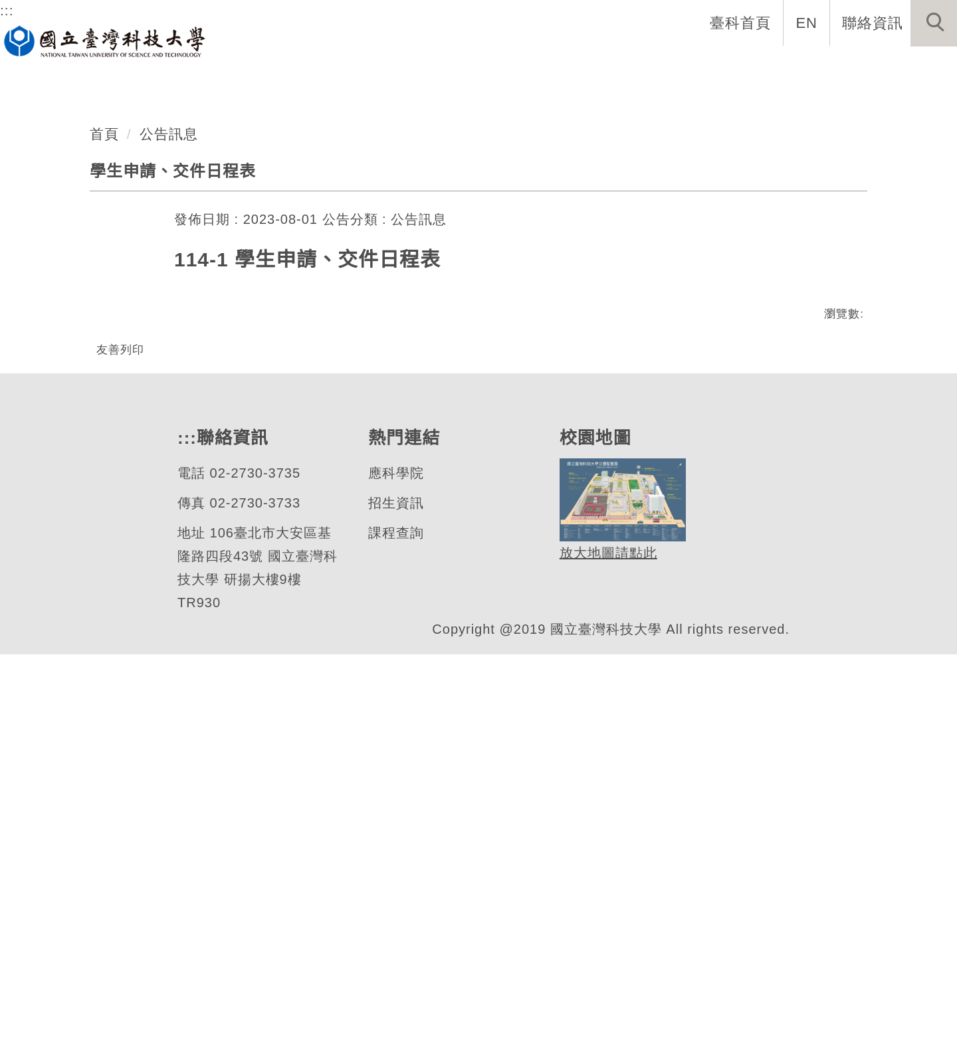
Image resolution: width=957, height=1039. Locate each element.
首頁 (104, 474)
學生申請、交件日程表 (173, 510)
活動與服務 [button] (805, 66)
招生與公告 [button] (430, 66)
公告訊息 (169, 474)
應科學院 (395, 858)
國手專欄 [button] (712, 66)
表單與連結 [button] (618, 66)
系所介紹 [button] (250, 66)
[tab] (484, 374)
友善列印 (120, 689)
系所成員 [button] (337, 66)
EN (807, 22)
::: (7, 10)
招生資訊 (395, 887)
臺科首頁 (741, 22)
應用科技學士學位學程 (179, 299)
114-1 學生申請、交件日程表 (307, 599)
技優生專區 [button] (906, 66)
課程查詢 (395, 917)
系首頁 (171, 66)
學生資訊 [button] (524, 66)
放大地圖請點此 (606, 937)
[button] (933, 23)
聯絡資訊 (872, 22)
